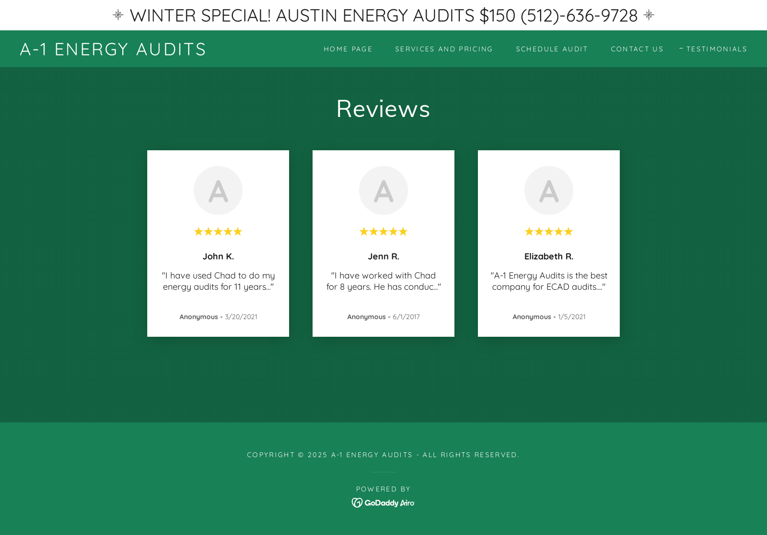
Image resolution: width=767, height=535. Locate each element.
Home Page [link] (348, 49)
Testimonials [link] (716, 49)
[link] (113, 52)
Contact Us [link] (637, 49)
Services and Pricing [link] (444, 49)
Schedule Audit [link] (552, 49)
